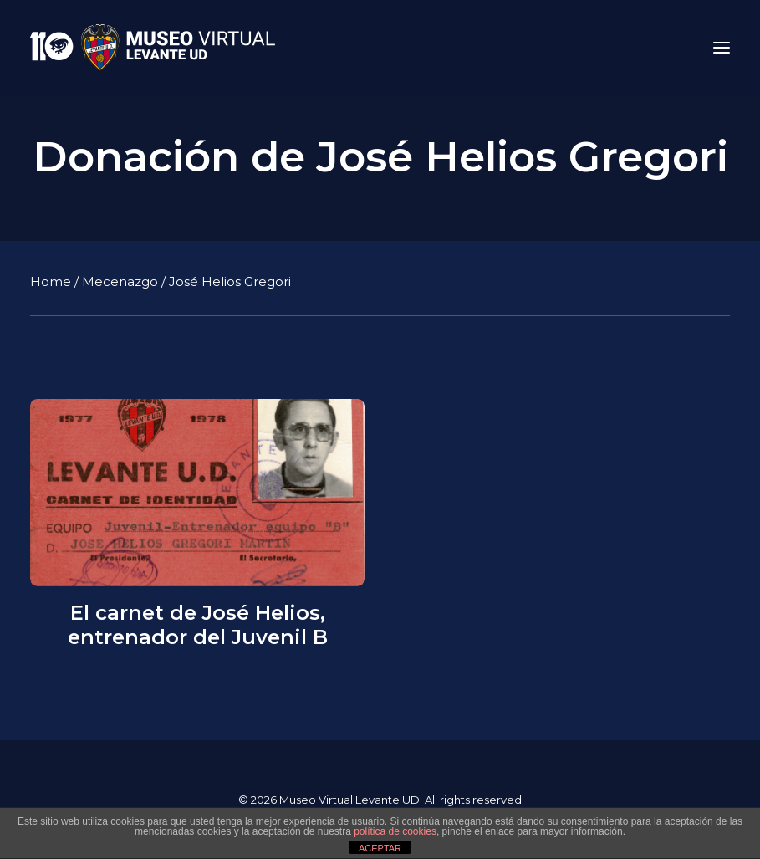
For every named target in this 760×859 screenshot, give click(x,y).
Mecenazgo (120, 281)
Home (50, 281)
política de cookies (395, 831)
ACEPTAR (380, 848)
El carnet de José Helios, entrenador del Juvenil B (198, 625)
